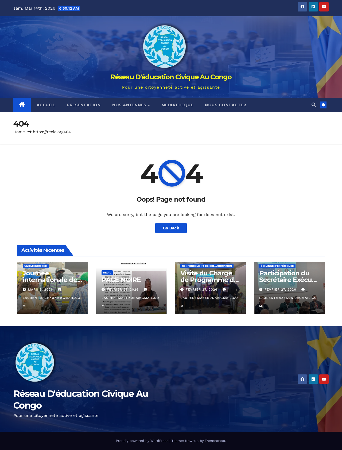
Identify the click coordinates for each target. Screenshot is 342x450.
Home (19, 132)
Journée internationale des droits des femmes (52, 279)
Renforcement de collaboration (207, 265)
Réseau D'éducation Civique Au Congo (171, 77)
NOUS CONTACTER (225, 105)
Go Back (171, 227)
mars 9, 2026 (41, 289)
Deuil (107, 272)
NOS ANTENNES (129, 105)
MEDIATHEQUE (177, 105)
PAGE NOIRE (121, 280)
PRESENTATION (83, 105)
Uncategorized (35, 265)
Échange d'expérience (277, 265)
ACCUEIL (46, 105)
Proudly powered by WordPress (142, 441)
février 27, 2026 (123, 289)
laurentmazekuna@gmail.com (51, 298)
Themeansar (215, 441)
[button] (314, 104)
